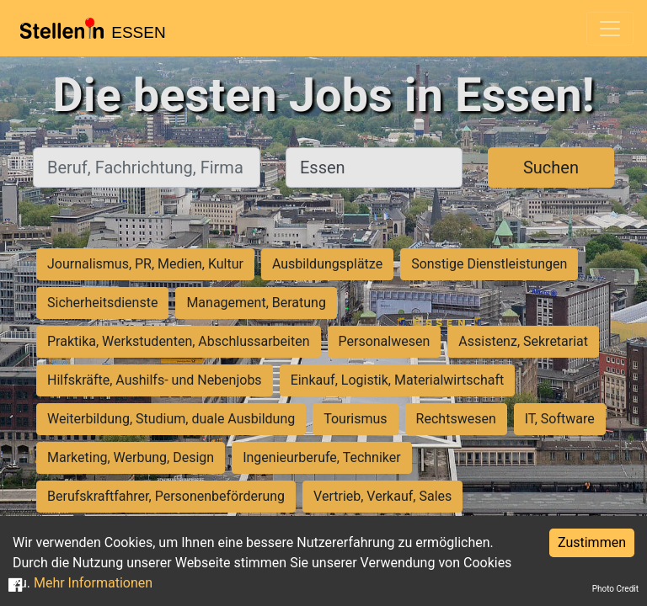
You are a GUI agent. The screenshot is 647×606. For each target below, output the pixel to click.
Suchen (551, 167)
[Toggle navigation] (610, 28)
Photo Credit (615, 588)
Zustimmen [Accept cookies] (592, 542)
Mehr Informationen (93, 583)
